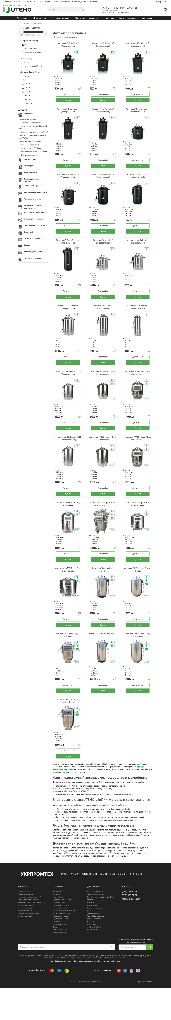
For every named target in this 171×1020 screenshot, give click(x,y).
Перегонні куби (58, 929)
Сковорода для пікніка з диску (109, 993)
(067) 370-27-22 (129, 8)
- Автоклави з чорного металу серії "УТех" (32, 136)
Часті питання (92, 962)
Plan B (150, 1014)
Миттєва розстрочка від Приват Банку (100, 929)
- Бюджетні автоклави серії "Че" (33, 132)
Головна (26, 23)
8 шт (24, 76)
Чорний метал (28, 48)
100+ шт (26, 103)
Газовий (24, 62)
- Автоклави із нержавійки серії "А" (33, 127)
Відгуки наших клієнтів (95, 924)
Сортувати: (58, 36)
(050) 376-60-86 (110, 8)
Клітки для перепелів (60, 956)
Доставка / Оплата (94, 946)
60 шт (25, 99)
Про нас (90, 932)
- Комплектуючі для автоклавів (33, 151)
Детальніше (68, 95)
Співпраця (90, 935)
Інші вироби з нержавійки (61, 946)
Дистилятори (39, 18)
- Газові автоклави (27, 119)
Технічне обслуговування (96, 940)
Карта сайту (91, 956)
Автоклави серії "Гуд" (25, 940)
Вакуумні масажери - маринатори (64, 943)
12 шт (23, 80)
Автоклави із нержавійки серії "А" (29, 929)
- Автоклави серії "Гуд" (29, 145)
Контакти (90, 954)
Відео (89, 943)
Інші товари (147, 18)
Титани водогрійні (60, 18)
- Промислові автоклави (30, 141)
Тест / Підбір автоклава (95, 948)
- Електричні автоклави (30, 123)
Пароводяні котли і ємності (62, 932)
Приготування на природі (86, 18)
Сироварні (56, 927)
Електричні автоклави (25, 927)
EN (162, 2)
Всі (24, 44)
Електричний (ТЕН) (31, 66)
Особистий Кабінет (94, 959)
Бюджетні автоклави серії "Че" (28, 932)
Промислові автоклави (26, 937)
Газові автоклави (24, 924)
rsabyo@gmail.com (131, 931)
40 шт (25, 95)
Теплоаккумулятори (60, 940)
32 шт (25, 91)
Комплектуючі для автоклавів (28, 946)
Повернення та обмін (94, 951)
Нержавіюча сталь (30, 52)
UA (158, 2)
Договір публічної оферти (96, 927)
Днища (55, 959)
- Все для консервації (28, 155)
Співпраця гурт (92, 937)
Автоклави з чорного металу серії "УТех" (32, 935)
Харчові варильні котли (61, 951)
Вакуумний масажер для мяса (85, 993)
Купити (68, 102)
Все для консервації (128, 18)
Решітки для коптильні (60, 962)
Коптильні (109, 18)
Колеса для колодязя (60, 948)
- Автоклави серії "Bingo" (30, 148)
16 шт (25, 83)
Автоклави (22, 18)
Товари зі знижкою (59, 965)
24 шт (25, 87)
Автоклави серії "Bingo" (26, 943)
